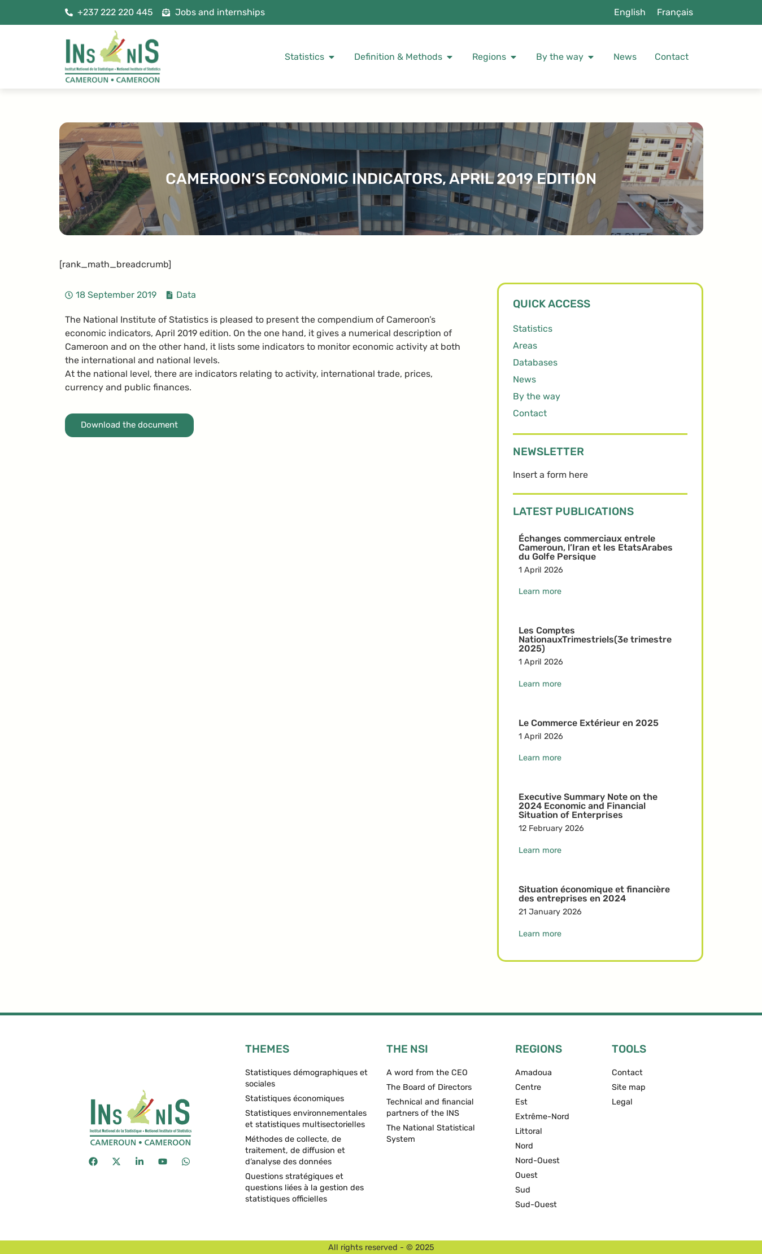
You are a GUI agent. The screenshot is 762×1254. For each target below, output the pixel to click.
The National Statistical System (430, 1133)
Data (186, 294)
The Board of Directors (429, 1087)
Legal (622, 1102)
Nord (524, 1146)
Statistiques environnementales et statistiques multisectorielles (306, 1118)
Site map (629, 1087)
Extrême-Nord (542, 1116)
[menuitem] (629, 12)
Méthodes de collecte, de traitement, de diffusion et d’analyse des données (295, 1150)
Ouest (526, 1175)
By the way (536, 396)
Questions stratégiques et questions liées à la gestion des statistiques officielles (304, 1188)
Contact (530, 413)
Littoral (528, 1131)
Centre (528, 1087)
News (524, 379)
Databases (535, 362)
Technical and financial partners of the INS (430, 1107)
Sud (522, 1190)
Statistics (532, 328)
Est (521, 1102)
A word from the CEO (427, 1072)
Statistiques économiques (294, 1098)
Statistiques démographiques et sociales (306, 1078)
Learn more (540, 591)
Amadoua (533, 1072)
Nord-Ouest (537, 1160)
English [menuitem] (630, 12)
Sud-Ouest (536, 1204)
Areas (525, 345)
